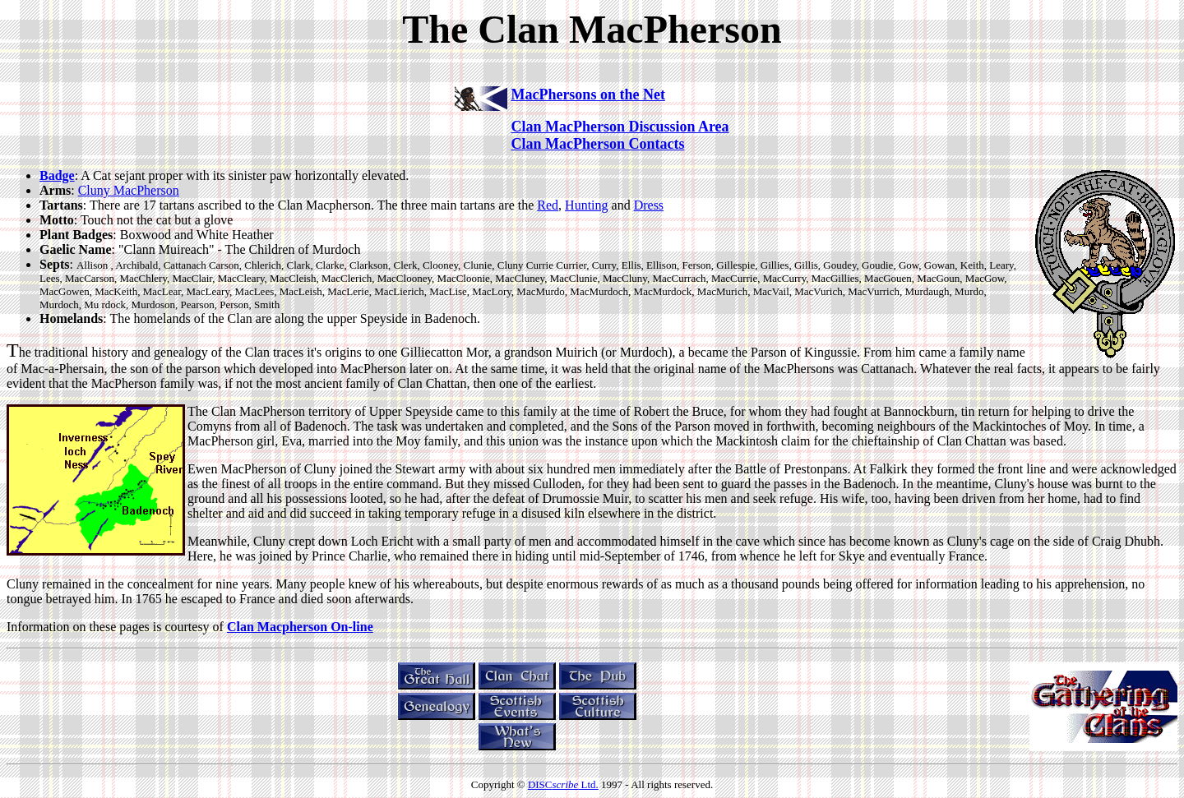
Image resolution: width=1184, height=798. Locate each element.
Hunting (586, 205)
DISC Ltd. (563, 784)
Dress (649, 205)
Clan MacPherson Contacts (597, 144)
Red (547, 205)
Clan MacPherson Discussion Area (619, 126)
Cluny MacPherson (128, 190)
